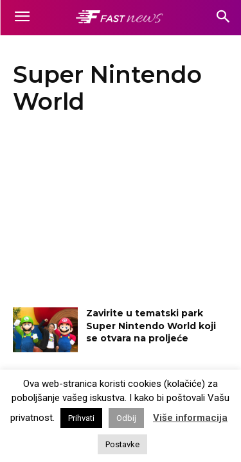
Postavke (122, 444)
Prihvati (81, 418)
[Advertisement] (120, 214)
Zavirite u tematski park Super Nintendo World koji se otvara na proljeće (151, 325)
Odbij (126, 418)
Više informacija (190, 418)
